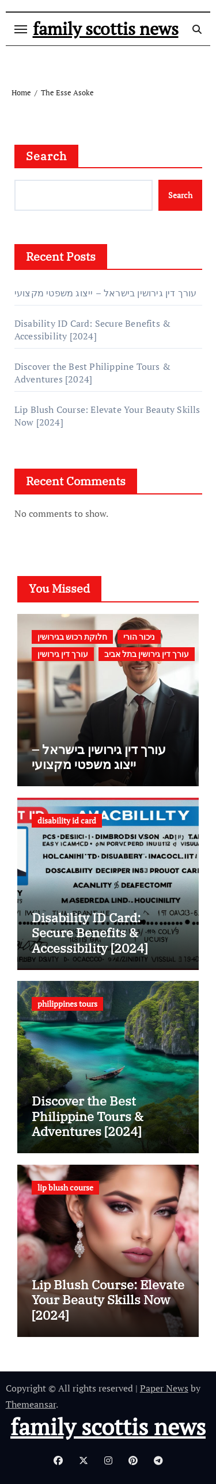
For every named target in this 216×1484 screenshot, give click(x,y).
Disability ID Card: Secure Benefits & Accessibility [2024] (92, 329)
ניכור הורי (139, 636)
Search (46, 156)
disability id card (66, 820)
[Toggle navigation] (20, 29)
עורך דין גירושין (62, 653)
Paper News (164, 1388)
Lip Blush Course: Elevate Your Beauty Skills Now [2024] (108, 1299)
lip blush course (65, 1187)
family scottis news (106, 28)
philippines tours (67, 1003)
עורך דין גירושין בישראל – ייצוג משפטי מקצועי (105, 293)
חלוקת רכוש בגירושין (72, 636)
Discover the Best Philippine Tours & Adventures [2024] (87, 1115)
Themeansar (31, 1404)
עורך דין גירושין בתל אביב (146, 653)
